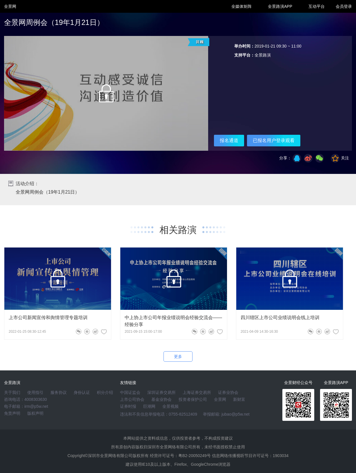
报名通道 (229, 140)
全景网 (220, 399)
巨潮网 (149, 406)
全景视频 (170, 406)
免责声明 (12, 413)
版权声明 (35, 413)
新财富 (239, 399)
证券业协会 (228, 392)
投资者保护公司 (193, 399)
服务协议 (58, 392)
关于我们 (12, 392)
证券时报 (128, 406)
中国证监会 (130, 392)
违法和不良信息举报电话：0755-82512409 (158, 414)
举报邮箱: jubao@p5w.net (226, 414)
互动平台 (316, 6)
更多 (178, 356)
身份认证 (82, 392)
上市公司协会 (132, 399)
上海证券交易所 (197, 392)
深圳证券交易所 (161, 392)
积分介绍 (105, 392)
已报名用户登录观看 (274, 140)
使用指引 (35, 392)
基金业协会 (161, 399)
